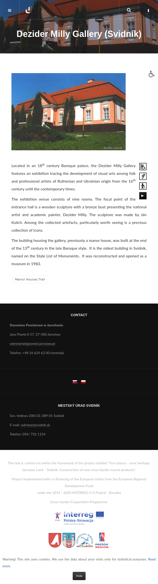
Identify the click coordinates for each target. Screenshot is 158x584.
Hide (79, 576)
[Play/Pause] (142, 196)
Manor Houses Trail (30, 279)
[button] (153, 75)
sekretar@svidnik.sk (35, 425)
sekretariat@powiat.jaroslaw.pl (32, 343)
